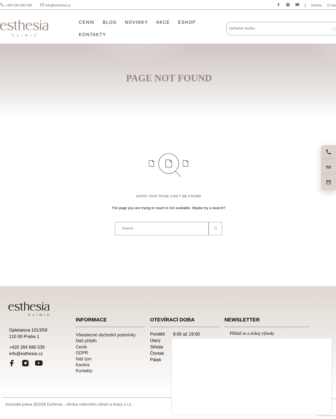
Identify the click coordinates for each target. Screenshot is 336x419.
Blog (110, 22)
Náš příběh (86, 341)
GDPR (82, 353)
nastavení (235, 405)
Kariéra (316, 5)
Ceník (87, 22)
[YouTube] (297, 5)
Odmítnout (304, 404)
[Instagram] (288, 5)
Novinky (136, 22)
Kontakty (92, 34)
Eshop (187, 22)
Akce (163, 22)
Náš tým (83, 359)
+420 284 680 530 (18, 5)
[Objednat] (328, 182)
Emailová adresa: (248, 343)
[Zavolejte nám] (328, 152)
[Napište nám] (328, 167)
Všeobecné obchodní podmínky (106, 335)
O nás (331, 5)
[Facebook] (278, 5)
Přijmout (304, 392)
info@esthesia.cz (58, 5)
